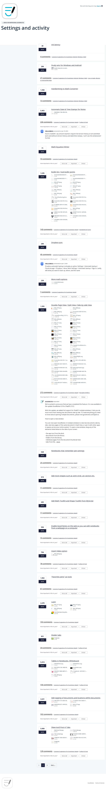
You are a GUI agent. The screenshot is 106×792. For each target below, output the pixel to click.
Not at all (65, 127)
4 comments (45, 56)
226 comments (46, 122)
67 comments (45, 589)
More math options (59, 279)
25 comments (45, 463)
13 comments (45, 101)
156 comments (46, 685)
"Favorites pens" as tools (61, 577)
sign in (99, 6)
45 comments (45, 254)
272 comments (46, 392)
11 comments (45, 488)
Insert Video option (59, 551)
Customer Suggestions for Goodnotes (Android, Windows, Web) (69, 57)
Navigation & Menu (84, 392)
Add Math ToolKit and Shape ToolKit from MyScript (72, 501)
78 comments (45, 564)
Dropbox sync (57, 242)
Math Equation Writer (60, 147)
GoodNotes (91, 783)
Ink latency (55, 44)
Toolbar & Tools (83, 122)
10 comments (45, 159)
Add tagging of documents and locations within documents (75, 698)
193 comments (46, 622)
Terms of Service (99, 783)
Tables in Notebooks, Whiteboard (65, 661)
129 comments (46, 751)
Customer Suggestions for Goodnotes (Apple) (66, 122)
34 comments (45, 648)
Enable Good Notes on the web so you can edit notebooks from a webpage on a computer (75, 527)
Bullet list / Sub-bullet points (63, 172)
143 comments (46, 229)
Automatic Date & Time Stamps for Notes (68, 109)
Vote (42, 49)
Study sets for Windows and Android (66, 65)
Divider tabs (56, 635)
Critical (84, 127)
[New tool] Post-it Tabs (60, 727)
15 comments (45, 538)
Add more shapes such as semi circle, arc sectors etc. (73, 476)
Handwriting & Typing (85, 229)
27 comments (45, 78)
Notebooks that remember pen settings (67, 451)
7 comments (45, 292)
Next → (53, 765)
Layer (53, 602)
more (58, 442)
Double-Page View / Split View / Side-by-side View (71, 305)
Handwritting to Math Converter (64, 89)
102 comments (46, 714)
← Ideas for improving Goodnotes (13, 22)
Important (74, 127)
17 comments (45, 513)
